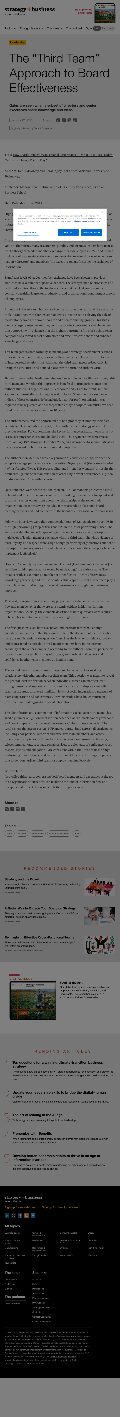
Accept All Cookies (91, 232)
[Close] (102, 212)
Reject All (68, 232)
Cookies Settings (28, 232)
